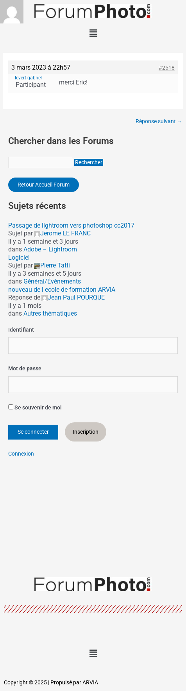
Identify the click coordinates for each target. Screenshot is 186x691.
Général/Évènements (52, 281)
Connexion (21, 453)
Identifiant (21, 330)
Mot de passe (24, 368)
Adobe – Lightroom (50, 249)
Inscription (85, 432)
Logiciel (19, 257)
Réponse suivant (159, 121)
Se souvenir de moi (35, 407)
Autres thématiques (50, 313)
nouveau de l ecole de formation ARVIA (61, 289)
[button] (93, 33)
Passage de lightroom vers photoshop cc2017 (71, 225)
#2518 (167, 68)
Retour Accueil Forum (44, 184)
